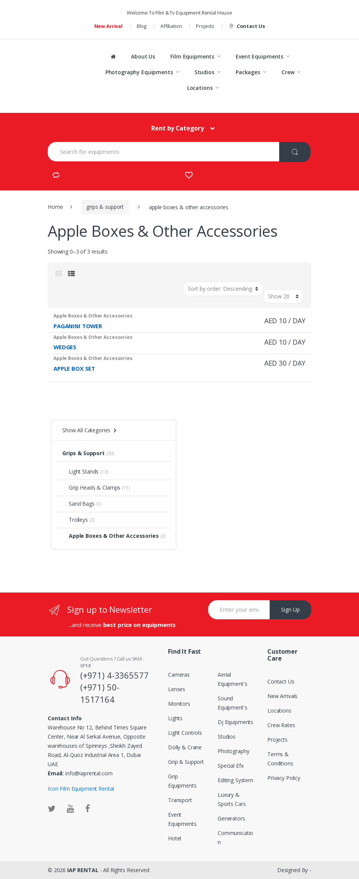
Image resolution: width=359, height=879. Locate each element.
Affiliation (171, 26)
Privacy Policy (283, 777)
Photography (233, 751)
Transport (180, 800)
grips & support (105, 206)
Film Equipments (192, 56)
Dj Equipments (235, 722)
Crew (287, 72)
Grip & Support (186, 761)
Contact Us (246, 26)
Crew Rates (281, 725)
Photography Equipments (139, 72)
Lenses (176, 689)
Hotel (174, 838)
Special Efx (230, 765)
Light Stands (80, 471)
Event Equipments (259, 56)
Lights (175, 718)
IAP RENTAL (83, 870)
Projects (205, 26)
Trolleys (75, 519)
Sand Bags (78, 503)
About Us (143, 56)
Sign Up (290, 609)
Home (55, 206)
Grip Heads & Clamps (91, 487)
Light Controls (185, 732)
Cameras (179, 674)
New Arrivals (282, 696)
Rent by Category (177, 128)
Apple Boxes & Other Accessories (110, 535)
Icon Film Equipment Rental (81, 788)
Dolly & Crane (185, 747)
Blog (141, 26)
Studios (204, 72)
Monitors (179, 703)
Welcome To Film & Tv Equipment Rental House (179, 12)
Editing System (235, 780)
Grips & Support (83, 453)
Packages (248, 72)
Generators (231, 818)
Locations (200, 87)
